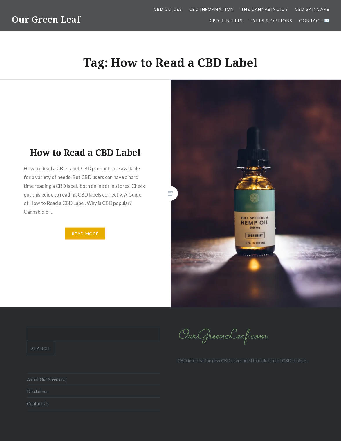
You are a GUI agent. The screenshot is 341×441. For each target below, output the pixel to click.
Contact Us (38, 403)
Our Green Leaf (46, 19)
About (47, 379)
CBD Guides (168, 9)
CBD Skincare (312, 9)
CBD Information (211, 9)
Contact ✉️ (314, 20)
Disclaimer (37, 391)
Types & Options (271, 20)
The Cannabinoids (264, 9)
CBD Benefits (226, 20)
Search (40, 348)
